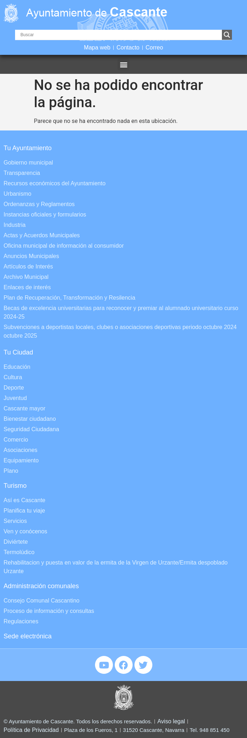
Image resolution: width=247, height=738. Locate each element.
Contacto (128, 47)
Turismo (15, 485)
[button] (123, 64)
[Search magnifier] (227, 35)
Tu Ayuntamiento (28, 148)
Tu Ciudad (18, 352)
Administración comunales (41, 586)
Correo (154, 47)
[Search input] (120, 35)
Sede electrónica (28, 636)
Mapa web (97, 47)
